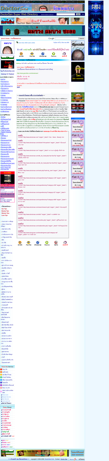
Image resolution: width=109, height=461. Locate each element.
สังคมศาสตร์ (5, 322)
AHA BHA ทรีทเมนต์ (8, 385)
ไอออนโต (5, 382)
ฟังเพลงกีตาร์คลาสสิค (8, 149)
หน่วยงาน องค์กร (6, 336)
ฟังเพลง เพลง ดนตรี (7, 297)
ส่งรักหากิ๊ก (3, 194)
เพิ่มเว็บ (56, 244)
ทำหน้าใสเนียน (6, 377)
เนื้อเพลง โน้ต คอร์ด (47, 63)
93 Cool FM (5, 169)
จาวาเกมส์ (10, 192)
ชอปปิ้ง (4, 258)
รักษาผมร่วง (5, 81)
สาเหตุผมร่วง (5, 93)
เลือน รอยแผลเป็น (7, 380)
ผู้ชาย (3, 289)
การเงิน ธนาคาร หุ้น (7, 234)
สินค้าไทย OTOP (6, 327)
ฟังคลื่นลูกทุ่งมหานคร (8, 163)
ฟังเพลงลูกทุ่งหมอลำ (7, 159)
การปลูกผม (4, 100)
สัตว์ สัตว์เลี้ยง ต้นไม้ (7, 325)
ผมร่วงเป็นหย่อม (6, 109)
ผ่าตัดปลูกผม (5, 111)
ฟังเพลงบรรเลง (6, 145)
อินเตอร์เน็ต (5, 349)
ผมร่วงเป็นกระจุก (6, 107)
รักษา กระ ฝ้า (6, 388)
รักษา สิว (4, 369)
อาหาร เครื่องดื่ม (6, 346)
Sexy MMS (6, 201)
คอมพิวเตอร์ (5, 250)
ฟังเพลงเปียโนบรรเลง (8, 152)
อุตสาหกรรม (5, 351)
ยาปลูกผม (4, 104)
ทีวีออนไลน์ (4, 121)
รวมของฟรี (5, 305)
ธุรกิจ (3, 271)
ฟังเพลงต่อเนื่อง (6, 165)
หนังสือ (4, 333)
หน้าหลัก (21, 55)
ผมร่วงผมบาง (5, 84)
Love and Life (6, 401)
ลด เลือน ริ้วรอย (6, 374)
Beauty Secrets (6, 397)
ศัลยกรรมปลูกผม (6, 97)
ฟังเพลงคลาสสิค (6, 147)
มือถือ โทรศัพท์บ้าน (7, 299)
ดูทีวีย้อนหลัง (5, 128)
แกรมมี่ (7, 187)
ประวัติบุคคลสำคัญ (7, 286)
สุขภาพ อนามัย (6, 330)
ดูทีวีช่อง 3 (4, 136)
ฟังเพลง (3, 138)
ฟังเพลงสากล (5, 142)
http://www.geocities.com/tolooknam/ (27, 73)
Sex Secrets (5, 399)
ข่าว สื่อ (4, 242)
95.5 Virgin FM (5, 167)
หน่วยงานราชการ (7, 338)
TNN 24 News (5, 130)
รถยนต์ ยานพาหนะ (7, 302)
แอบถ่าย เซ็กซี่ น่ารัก (7, 360)
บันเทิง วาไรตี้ (5, 273)
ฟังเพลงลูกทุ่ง (5, 156)
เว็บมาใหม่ (32, 55)
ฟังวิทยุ (3, 117)
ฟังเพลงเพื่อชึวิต (6, 161)
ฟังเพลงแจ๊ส (5, 154)
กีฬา (3, 240)
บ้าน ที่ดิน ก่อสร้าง (7, 279)
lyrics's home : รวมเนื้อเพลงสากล (25, 67)
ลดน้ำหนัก (5, 372)
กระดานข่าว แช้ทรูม (7, 221)
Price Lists (5, 394)
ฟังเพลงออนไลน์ (6, 140)
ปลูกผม (3, 95)
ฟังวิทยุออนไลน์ (6, 119)
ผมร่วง (3, 79)
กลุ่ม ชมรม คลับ (6, 229)
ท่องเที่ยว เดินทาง (7, 268)
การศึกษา (4, 231)
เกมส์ (3, 357)
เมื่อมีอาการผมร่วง (7, 91)
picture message (3, 199)
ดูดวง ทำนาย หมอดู (7, 265)
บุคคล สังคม (5, 276)
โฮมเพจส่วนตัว (6, 362)
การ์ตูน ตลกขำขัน (7, 237)
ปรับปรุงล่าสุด (42, 55)
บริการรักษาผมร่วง (7, 86)
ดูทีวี (2, 126)
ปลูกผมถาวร (5, 102)
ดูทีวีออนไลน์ (5, 124)
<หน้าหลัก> (24, 63)
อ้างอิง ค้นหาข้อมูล (7, 354)
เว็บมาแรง (53, 55)
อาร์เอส (11, 187)
